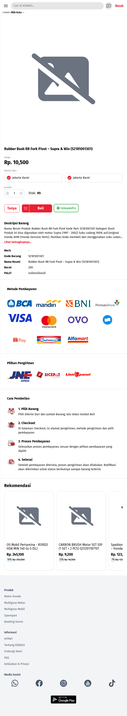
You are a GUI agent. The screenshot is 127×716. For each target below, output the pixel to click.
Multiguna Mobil (14, 609)
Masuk (119, 5)
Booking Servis (13, 621)
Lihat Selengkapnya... (17, 242)
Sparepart (10, 615)
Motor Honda (12, 596)
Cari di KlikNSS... (24, 5)
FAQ (6, 657)
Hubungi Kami (13, 651)
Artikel (8, 638)
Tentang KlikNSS (14, 645)
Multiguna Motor (14, 603)
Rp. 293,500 (18, 559)
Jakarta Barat (20, 177)
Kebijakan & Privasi (16, 664)
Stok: (32, 193)
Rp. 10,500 (69, 559)
